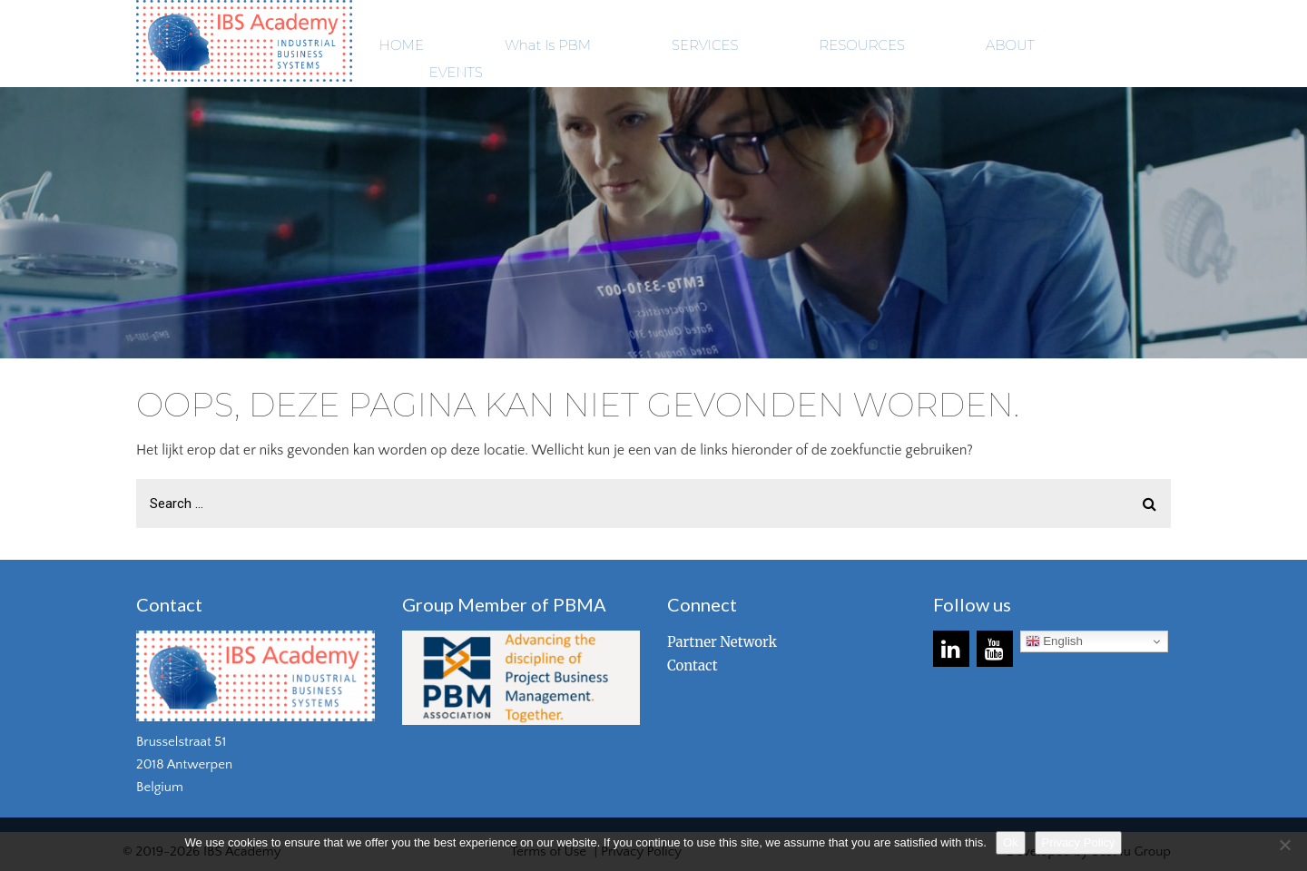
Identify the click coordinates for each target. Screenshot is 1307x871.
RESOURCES (862, 45)
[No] (1284, 845)
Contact (692, 665)
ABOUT (1010, 45)
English (1054, 641)
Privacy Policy (1078, 842)
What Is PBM (548, 45)
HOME (401, 45)
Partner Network (722, 642)
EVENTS (456, 72)
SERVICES (705, 45)
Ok (1010, 842)
